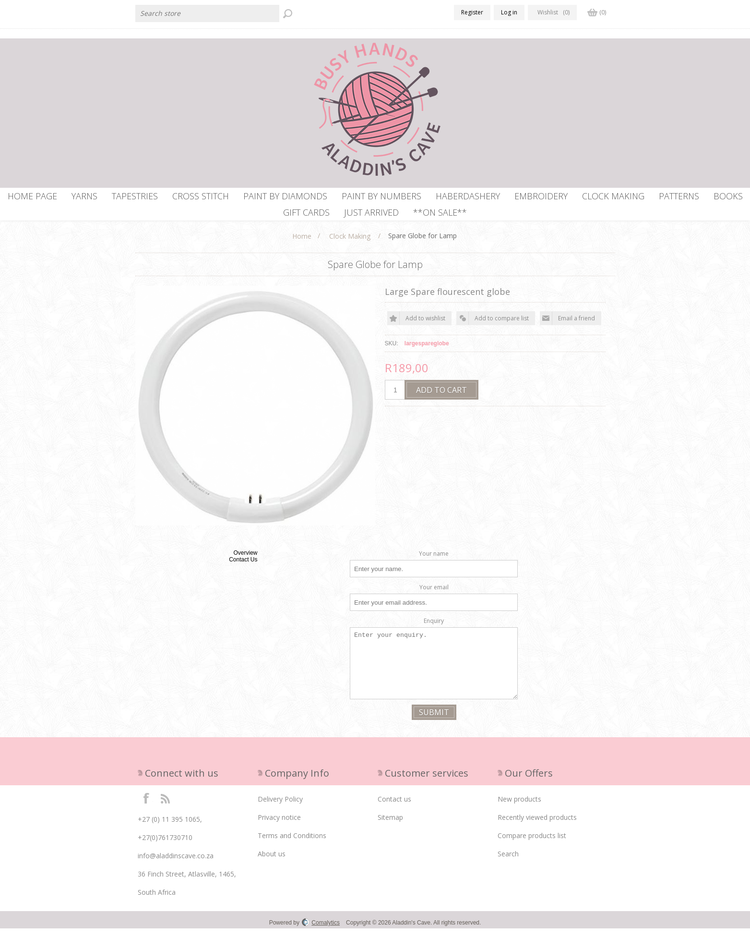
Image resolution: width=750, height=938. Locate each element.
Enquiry (434, 630)
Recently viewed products (537, 826)
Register (472, 12)
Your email (434, 597)
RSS (165, 807)
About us (272, 863)
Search (508, 863)
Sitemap (390, 826)
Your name (434, 563)
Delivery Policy (280, 808)
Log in (509, 12)
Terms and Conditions (292, 845)
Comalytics (321, 932)
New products (519, 808)
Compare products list (532, 845)
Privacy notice (279, 826)
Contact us (394, 808)
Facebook (146, 807)
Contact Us (243, 569)
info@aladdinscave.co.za (176, 865)
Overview (245, 562)
